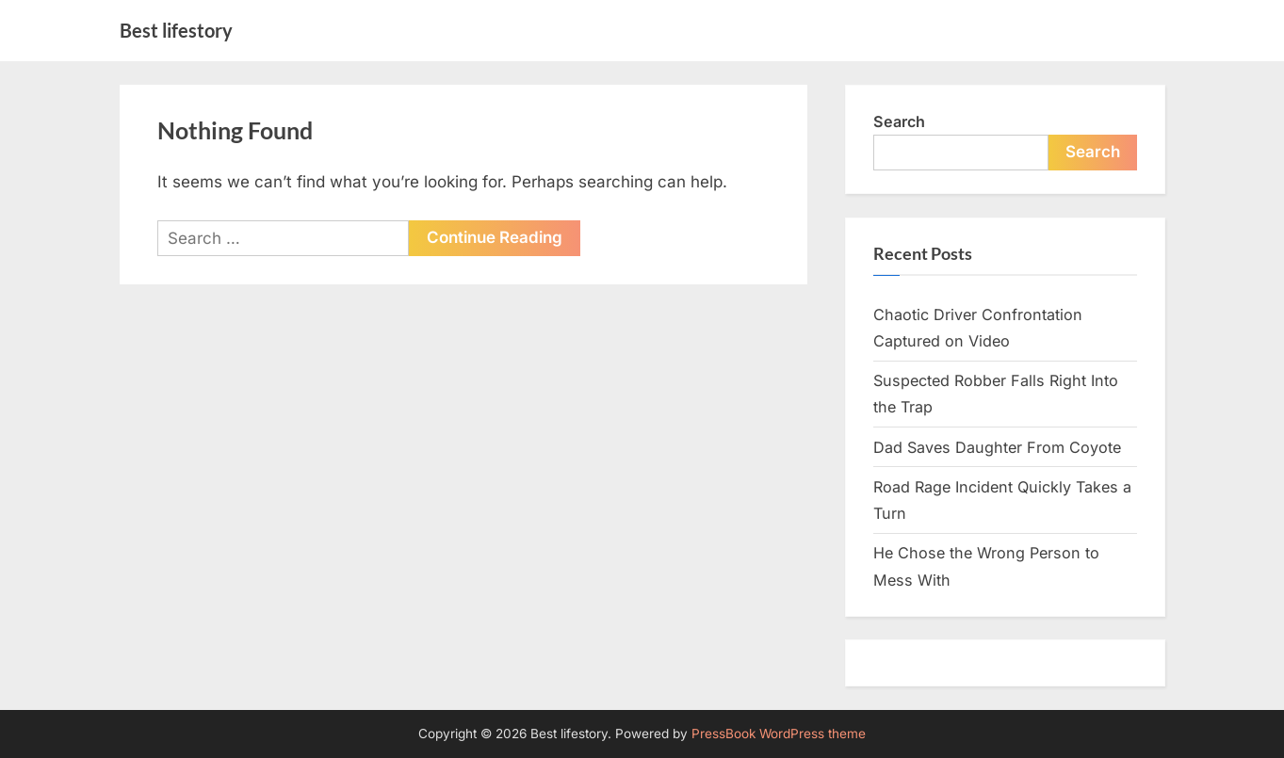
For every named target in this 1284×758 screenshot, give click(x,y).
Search (899, 121)
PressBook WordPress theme (778, 733)
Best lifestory (176, 30)
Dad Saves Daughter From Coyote (997, 447)
